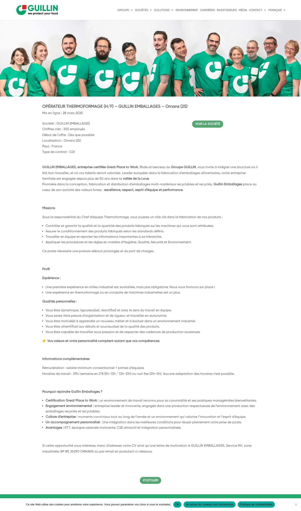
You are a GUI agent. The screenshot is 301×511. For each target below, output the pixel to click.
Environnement (187, 10)
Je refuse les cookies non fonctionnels (209, 504)
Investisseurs (227, 10)
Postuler (150, 480)
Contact (255, 10)
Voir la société (207, 124)
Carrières (207, 10)
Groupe (123, 10)
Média (243, 10)
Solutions (162, 10)
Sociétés (141, 10)
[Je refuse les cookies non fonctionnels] (296, 504)
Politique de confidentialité (256, 504)
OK (177, 504)
